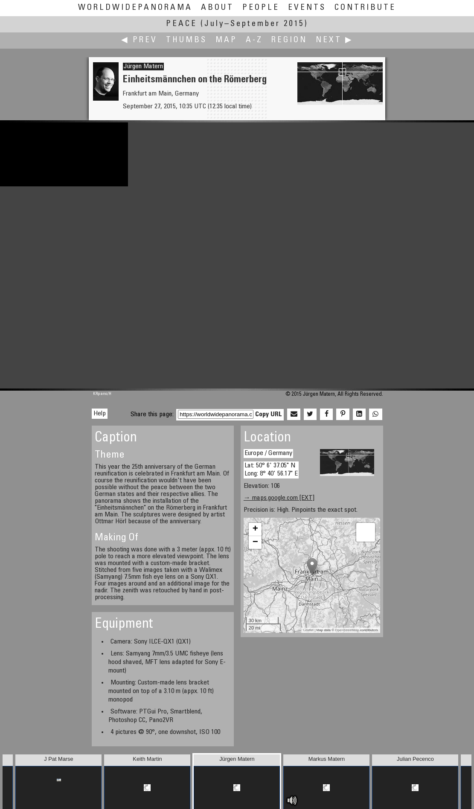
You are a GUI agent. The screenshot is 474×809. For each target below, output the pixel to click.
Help (99, 413)
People (260, 8)
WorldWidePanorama (135, 8)
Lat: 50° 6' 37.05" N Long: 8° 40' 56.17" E (271, 469)
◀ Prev (139, 40)
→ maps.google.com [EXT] (279, 498)
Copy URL (268, 414)
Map (226, 40)
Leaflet (308, 630)
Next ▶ (334, 40)
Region (289, 40)
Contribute (365, 8)
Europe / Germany (268, 453)
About (217, 8)
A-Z (254, 40)
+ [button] (255, 529)
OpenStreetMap (347, 630)
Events (307, 8)
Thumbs (186, 40)
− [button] (255, 542)
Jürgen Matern (143, 66)
